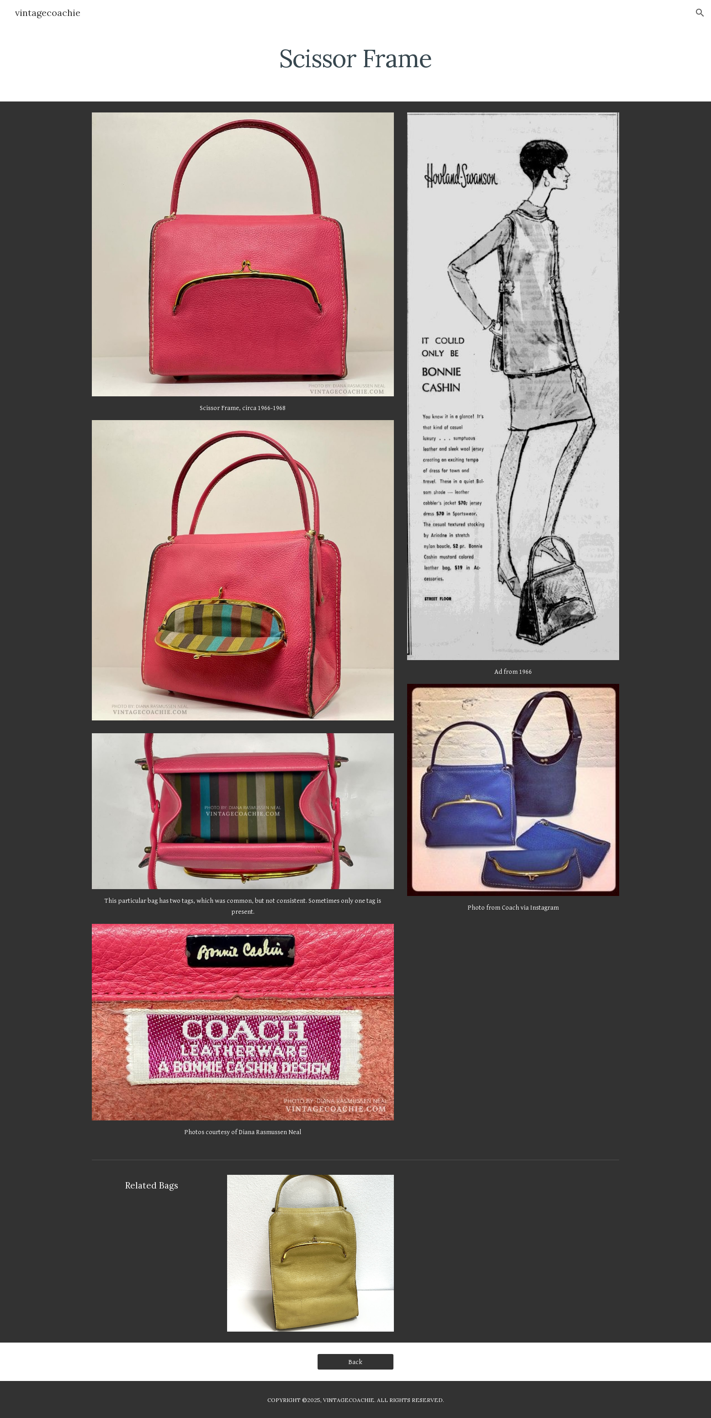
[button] (700, 13)
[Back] (355, 1361)
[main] (355, 57)
